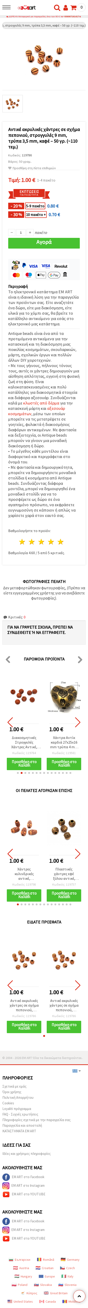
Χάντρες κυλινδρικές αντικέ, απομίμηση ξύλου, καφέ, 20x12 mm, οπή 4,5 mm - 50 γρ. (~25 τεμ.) (24, 874)
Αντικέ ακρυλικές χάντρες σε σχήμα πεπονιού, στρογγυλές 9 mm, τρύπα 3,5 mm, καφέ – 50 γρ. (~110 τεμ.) (24, 1005)
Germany (70, 1259)
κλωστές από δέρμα (41, 403)
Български (19, 1259)
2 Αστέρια (32, 541)
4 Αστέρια (51, 541)
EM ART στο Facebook (23, 1177)
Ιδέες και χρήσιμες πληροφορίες (26, 1153)
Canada (47, 1301)
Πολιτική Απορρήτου (18, 1097)
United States (20, 1301)
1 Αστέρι (22, 541)
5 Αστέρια (60, 541)
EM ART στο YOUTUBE (23, 1194)
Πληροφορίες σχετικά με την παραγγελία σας (36, 1120)
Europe (47, 1276)
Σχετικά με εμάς (14, 1086)
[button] (18, 773)
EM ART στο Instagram (23, 1185)
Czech (67, 1268)
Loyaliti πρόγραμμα (16, 1108)
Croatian (45, 1268)
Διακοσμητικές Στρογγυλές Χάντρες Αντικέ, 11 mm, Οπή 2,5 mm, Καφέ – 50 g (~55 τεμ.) (24, 742)
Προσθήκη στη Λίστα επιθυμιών (32, 168)
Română (45, 1259)
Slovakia (43, 1285)
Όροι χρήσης (11, 1092)
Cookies (8, 1103)
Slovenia (67, 1285)
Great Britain (56, 1293)
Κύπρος (28, 1293)
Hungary (23, 1276)
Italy (67, 1276)
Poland (19, 1285)
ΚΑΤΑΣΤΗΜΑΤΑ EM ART (19, 1131)
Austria (21, 1268)
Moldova (71, 1301)
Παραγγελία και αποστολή (22, 1125)
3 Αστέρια (41, 541)
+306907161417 (71, 16)
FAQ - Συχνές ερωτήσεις (20, 1114)
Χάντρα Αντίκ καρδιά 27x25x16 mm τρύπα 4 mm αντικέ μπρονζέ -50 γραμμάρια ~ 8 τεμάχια (64, 742)
